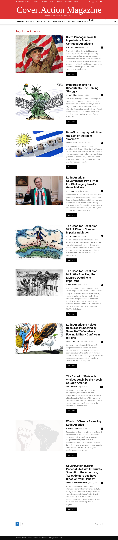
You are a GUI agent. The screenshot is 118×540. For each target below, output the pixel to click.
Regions (30, 21)
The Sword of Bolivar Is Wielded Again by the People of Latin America (84, 380)
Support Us (82, 21)
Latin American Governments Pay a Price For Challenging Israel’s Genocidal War (82, 182)
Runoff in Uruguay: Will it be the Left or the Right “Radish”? (84, 136)
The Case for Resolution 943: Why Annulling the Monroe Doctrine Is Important (81, 276)
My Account (68, 1)
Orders (51, 1)
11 (101, 387)
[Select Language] (98, 20)
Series (39, 21)
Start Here (19, 21)
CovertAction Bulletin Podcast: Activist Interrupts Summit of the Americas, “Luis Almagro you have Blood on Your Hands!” (84, 472)
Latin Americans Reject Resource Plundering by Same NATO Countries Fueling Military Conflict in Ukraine (83, 331)
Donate (36, 1)
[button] (115, 21)
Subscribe (43, 1)
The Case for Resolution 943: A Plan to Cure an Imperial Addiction (81, 229)
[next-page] (27, 524)
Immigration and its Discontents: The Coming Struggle (82, 88)
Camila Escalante (72, 342)
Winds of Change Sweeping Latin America (83, 423)
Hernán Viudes (71, 143)
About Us (71, 21)
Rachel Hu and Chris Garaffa (76, 483)
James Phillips (71, 95)
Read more (71, 74)
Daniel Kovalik (71, 387)
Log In (76, 1)
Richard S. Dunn (72, 428)
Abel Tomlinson (72, 47)
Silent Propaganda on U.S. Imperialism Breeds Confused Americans (82, 40)
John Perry (70, 191)
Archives (47, 21)
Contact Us (59, 1)
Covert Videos (58, 21)
